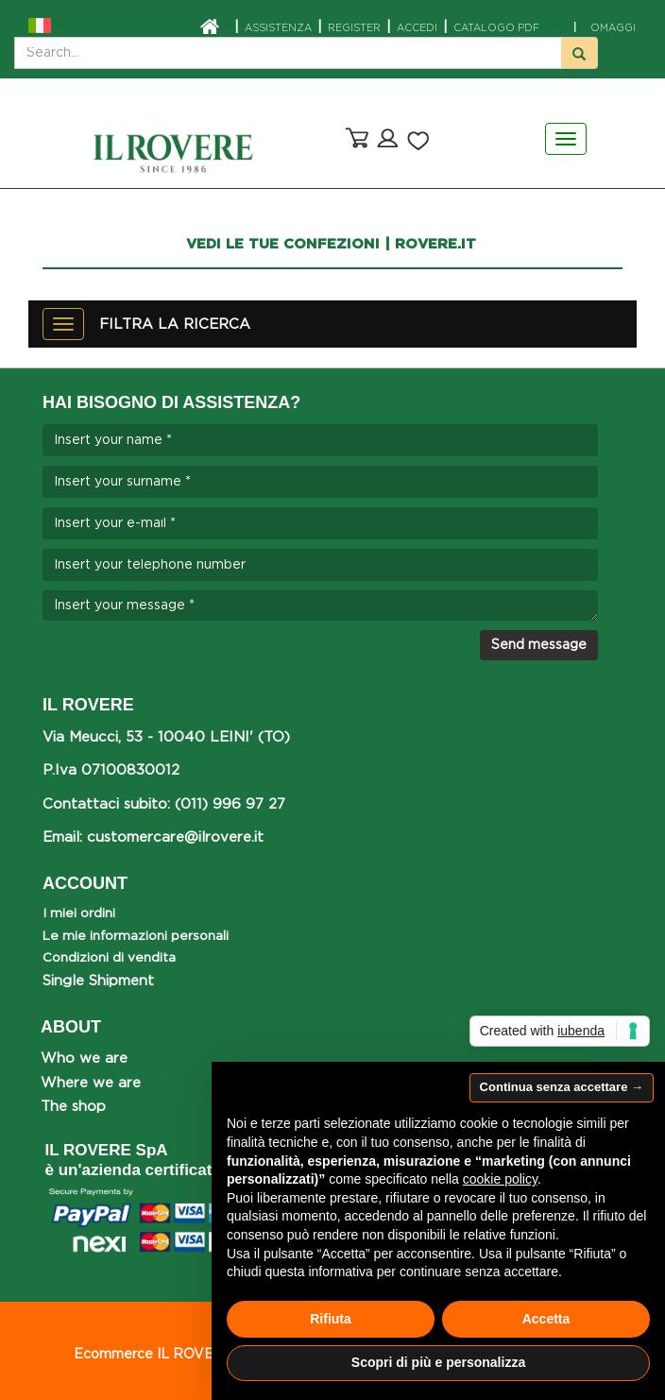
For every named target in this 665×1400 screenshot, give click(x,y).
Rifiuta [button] (330, 1318)
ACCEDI (417, 28)
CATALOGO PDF (496, 28)
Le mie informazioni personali (136, 936)
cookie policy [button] (500, 1179)
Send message (539, 645)
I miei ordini (79, 913)
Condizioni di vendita (109, 958)
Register (354, 28)
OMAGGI (604, 28)
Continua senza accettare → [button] (561, 1087)
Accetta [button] (546, 1318)
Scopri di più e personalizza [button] (438, 1362)
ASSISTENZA (278, 28)
